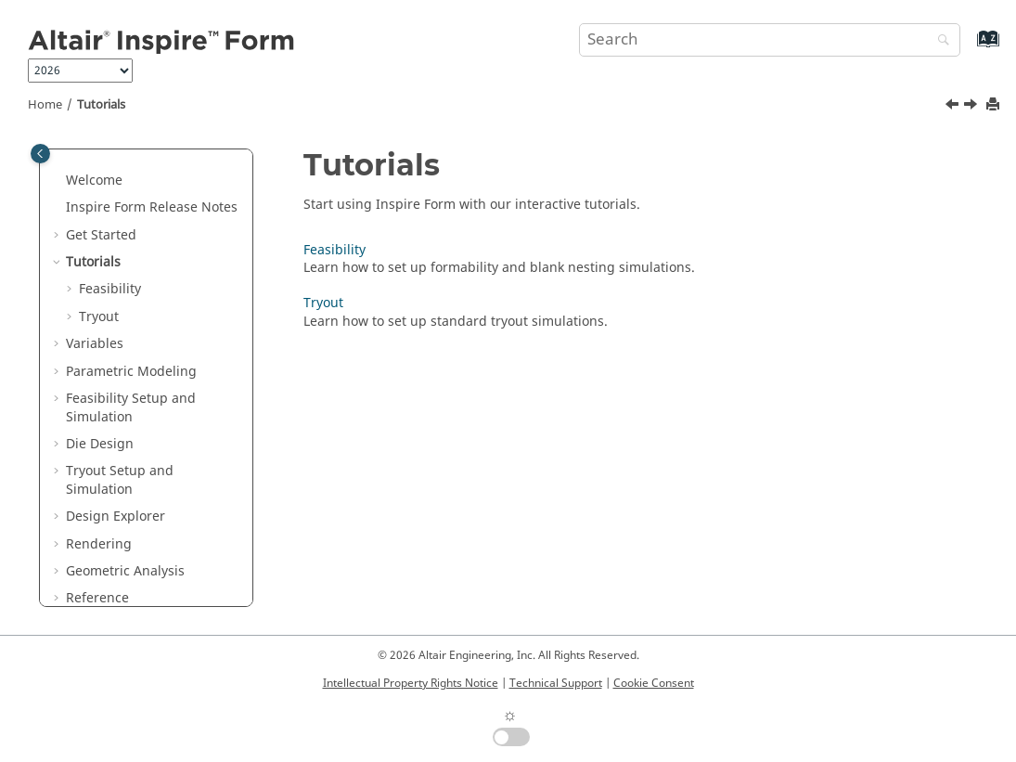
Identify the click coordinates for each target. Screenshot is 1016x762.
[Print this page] (994, 105)
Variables (94, 344)
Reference (97, 598)
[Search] (939, 41)
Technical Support (555, 683)
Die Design (100, 444)
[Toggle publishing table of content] (40, 153)
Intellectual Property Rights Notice (410, 683)
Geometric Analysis (125, 571)
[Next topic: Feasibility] (972, 107)
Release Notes (152, 207)
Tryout (99, 317)
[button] (58, 181)
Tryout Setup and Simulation (120, 480)
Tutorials (101, 105)
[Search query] (769, 40)
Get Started (101, 235)
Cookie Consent (653, 683)
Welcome (94, 180)
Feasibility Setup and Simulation (131, 408)
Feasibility (110, 289)
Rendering (99, 544)
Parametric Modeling (131, 371)
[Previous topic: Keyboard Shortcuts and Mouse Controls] (953, 107)
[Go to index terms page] (968, 48)
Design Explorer (115, 516)
